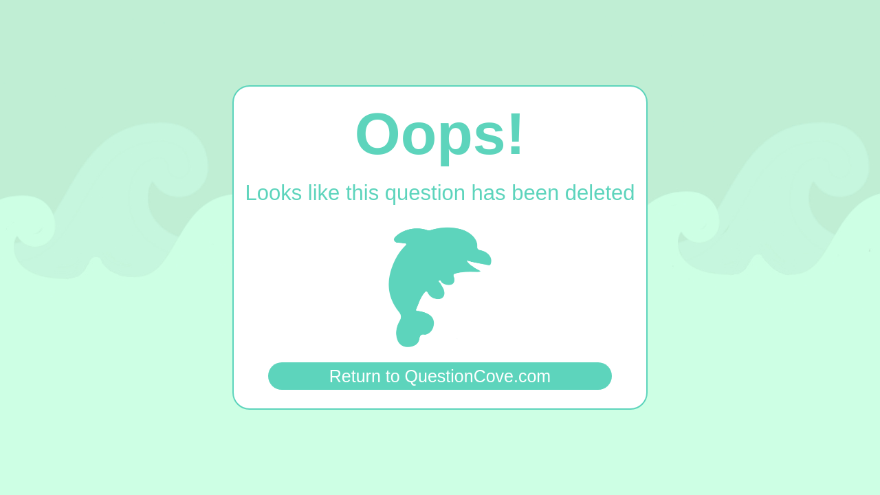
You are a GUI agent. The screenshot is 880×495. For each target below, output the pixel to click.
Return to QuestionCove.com (440, 376)
